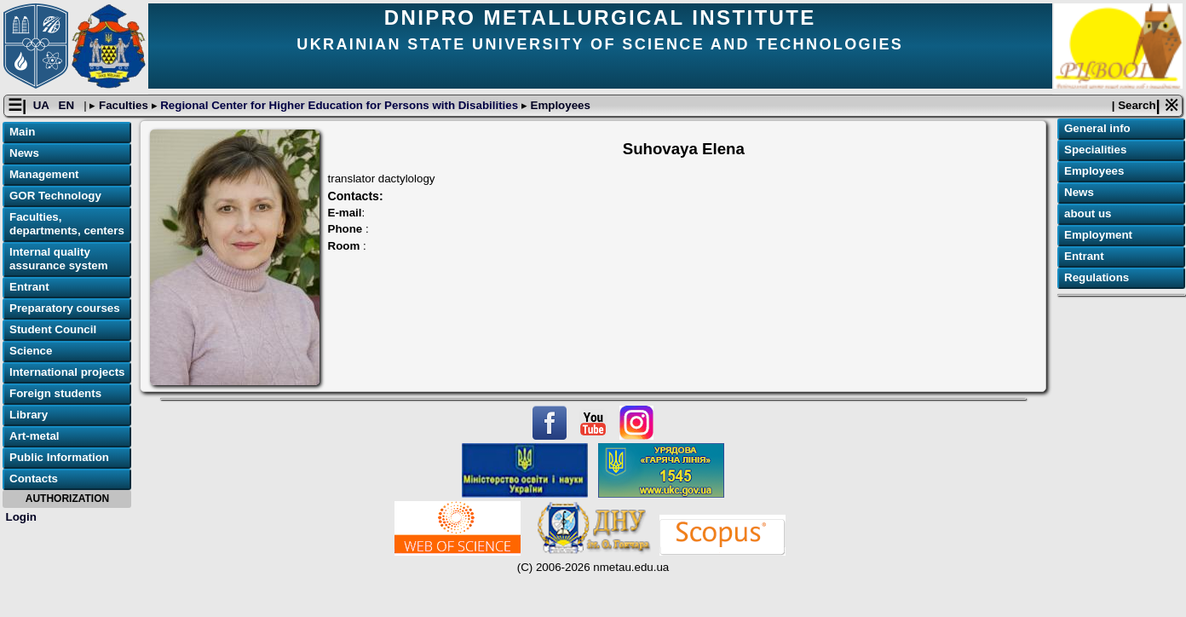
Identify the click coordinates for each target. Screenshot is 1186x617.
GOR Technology (55, 195)
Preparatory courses (64, 308)
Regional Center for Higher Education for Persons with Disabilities (339, 105)
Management (43, 174)
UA (42, 105)
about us (1088, 213)
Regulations (1096, 277)
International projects (67, 372)
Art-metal (34, 436)
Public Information (59, 457)
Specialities (1095, 149)
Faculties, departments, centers (66, 223)
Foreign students (55, 393)
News (24, 153)
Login (21, 516)
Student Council (52, 329)
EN (68, 105)
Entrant (29, 286)
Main (22, 131)
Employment (1098, 234)
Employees (558, 105)
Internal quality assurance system (58, 258)
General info (1097, 128)
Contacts (33, 478)
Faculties (123, 105)
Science (30, 350)
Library (28, 414)
